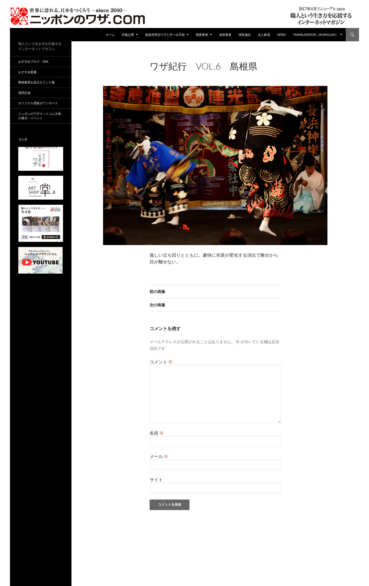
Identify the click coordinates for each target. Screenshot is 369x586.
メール (159, 456)
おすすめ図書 (27, 72)
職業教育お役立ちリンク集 (36, 82)
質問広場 (24, 93)
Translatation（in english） (315, 34)
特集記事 (128, 34)
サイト (156, 479)
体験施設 (245, 34)
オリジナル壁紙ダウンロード (38, 103)
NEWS (281, 34)
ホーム (110, 34)
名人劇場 (264, 34)
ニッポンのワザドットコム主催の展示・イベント (39, 116)
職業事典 (202, 34)
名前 (157, 432)
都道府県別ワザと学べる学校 (165, 34)
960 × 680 (193, 74)
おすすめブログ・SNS (33, 61)
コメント (161, 361)
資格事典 (225, 34)
